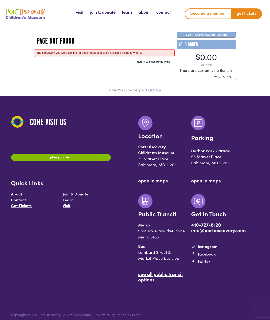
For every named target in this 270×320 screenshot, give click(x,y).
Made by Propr (129, 314)
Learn (68, 201)
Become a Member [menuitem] (208, 13)
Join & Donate (75, 195)
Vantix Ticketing (151, 90)
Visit (66, 207)
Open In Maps (153, 180)
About (16, 195)
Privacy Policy (104, 314)
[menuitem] (79, 12)
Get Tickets (21, 207)
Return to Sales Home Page (153, 61)
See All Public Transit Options (160, 276)
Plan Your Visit (61, 158)
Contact (18, 201)
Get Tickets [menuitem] (246, 13)
